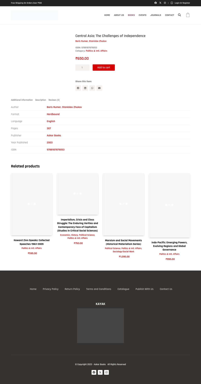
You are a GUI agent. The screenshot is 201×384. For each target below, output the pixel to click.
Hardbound (53, 114)
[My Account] (180, 3)
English (51, 121)
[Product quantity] (82, 67)
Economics (65, 235)
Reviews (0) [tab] (54, 100)
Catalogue (123, 289)
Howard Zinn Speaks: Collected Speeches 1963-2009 (31, 242)
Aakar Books (54, 135)
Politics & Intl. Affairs (96, 51)
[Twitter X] (100, 372)
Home (33, 289)
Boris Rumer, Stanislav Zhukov (64, 107)
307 (49, 128)
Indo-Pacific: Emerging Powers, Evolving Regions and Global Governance (169, 246)
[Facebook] (78, 88)
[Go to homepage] (34, 15)
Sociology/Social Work (123, 251)
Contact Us (166, 289)
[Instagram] (106, 372)
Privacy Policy (50, 289)
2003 (50, 142)
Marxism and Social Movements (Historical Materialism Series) (123, 242)
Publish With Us (144, 289)
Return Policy (72, 289)
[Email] (99, 88)
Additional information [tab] (22, 100)
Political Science (86, 235)
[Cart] (188, 15)
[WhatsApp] (92, 88)
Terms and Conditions (98, 289)
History (74, 235)
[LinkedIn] (85, 88)
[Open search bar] (179, 15)
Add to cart (103, 67)
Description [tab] (40, 100)
